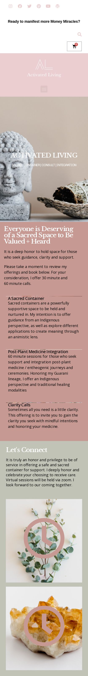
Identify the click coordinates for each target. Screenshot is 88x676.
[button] (44, 89)
